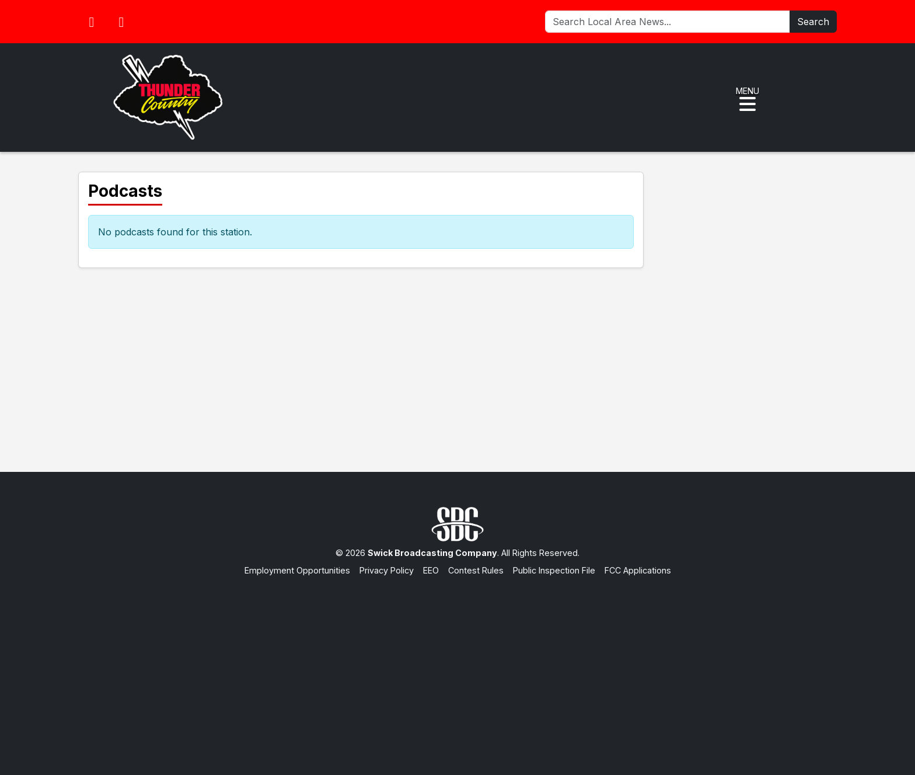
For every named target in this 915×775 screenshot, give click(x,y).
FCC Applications (638, 570)
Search (813, 21)
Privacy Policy (386, 570)
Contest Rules (476, 570)
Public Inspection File (554, 570)
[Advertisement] (457, 664)
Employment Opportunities (297, 570)
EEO (431, 570)
